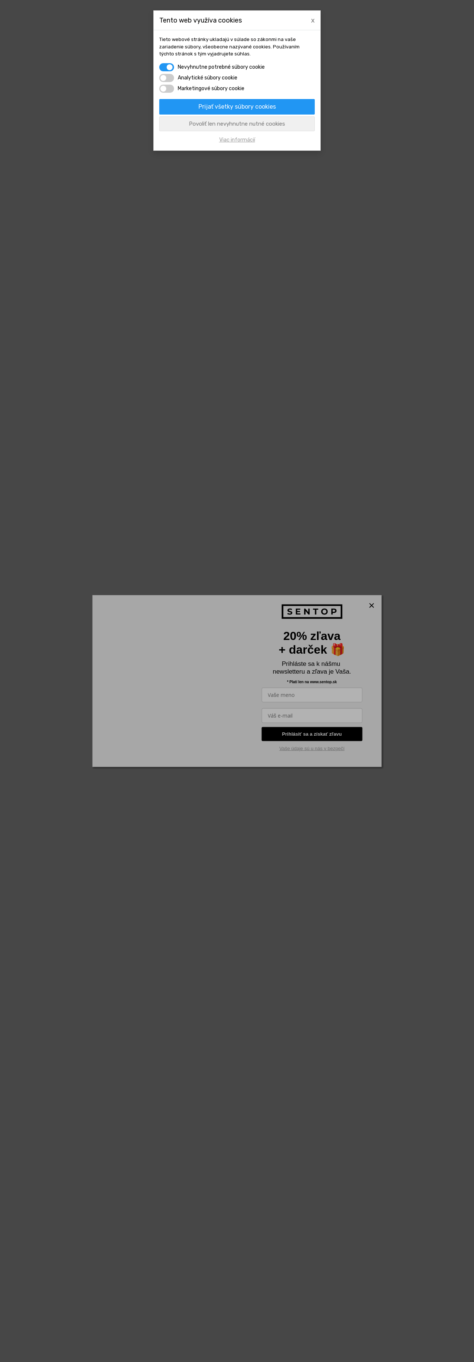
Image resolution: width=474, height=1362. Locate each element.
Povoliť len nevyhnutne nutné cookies (237, 123)
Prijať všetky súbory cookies (237, 106)
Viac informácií (237, 140)
